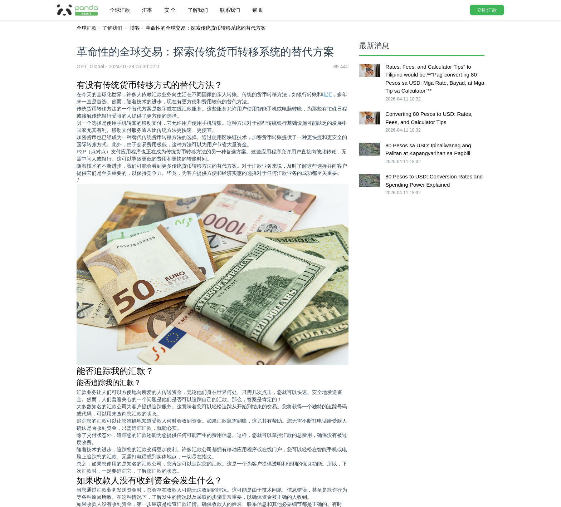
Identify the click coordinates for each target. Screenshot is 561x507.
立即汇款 (487, 10)
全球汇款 (120, 10)
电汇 (327, 94)
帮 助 (258, 10)
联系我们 (230, 10)
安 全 (170, 10)
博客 (135, 28)
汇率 (147, 10)
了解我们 (198, 10)
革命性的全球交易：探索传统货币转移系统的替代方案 (206, 28)
